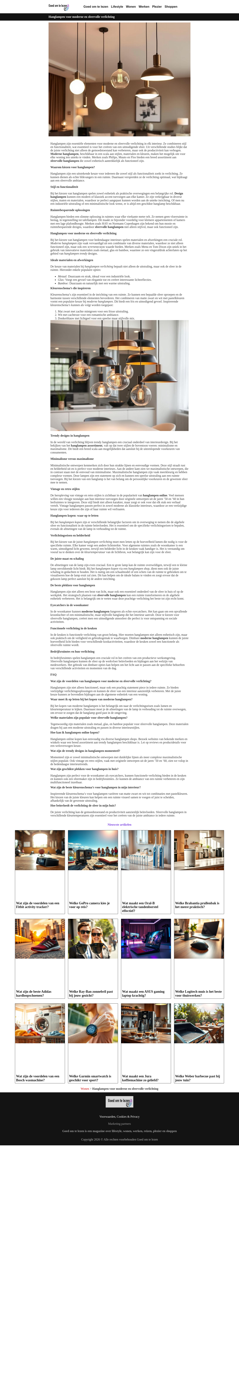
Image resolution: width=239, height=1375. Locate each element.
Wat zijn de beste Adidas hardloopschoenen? (33, 993)
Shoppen (171, 6)
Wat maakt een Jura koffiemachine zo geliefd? (140, 1078)
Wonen (131, 6)
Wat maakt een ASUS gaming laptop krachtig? (143, 993)
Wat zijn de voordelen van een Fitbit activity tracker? (37, 905)
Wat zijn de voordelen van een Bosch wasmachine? (37, 1078)
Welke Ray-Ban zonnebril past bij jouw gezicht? (91, 993)
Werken (144, 6)
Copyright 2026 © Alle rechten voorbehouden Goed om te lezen (119, 1139)
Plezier (157, 6)
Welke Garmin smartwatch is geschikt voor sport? (90, 1078)
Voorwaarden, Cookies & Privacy (120, 1116)
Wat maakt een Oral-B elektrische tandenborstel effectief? (140, 907)
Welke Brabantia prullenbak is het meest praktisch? (197, 905)
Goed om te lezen (95, 6)
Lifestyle (117, 6)
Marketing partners (119, 1123)
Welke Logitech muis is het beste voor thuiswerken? (198, 993)
